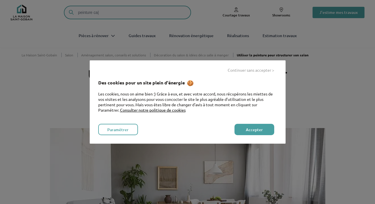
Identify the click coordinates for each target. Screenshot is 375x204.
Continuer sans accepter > (251, 70)
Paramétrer (118, 129)
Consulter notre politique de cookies (153, 109)
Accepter (254, 129)
